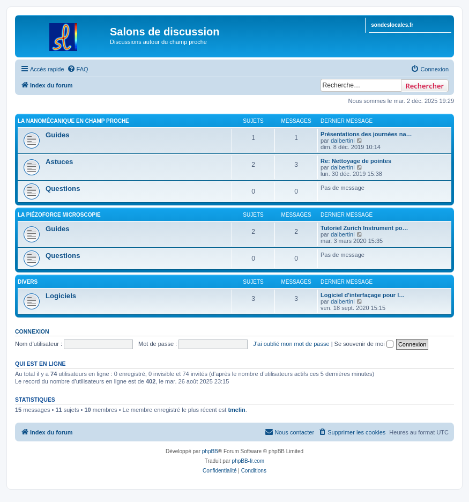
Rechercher (425, 86)
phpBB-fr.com (248, 461)
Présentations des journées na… (366, 134)
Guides (58, 135)
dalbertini (343, 140)
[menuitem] (77, 69)
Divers (28, 282)
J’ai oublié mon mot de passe (291, 344)
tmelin (236, 410)
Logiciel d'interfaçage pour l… (363, 295)
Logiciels (61, 296)
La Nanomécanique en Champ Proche (73, 121)
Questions (63, 188)
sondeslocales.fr (392, 25)
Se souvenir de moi (363, 344)
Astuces (59, 162)
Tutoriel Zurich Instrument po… (364, 228)
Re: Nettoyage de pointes (356, 161)
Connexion (32, 331)
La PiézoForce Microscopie (59, 215)
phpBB (210, 451)
